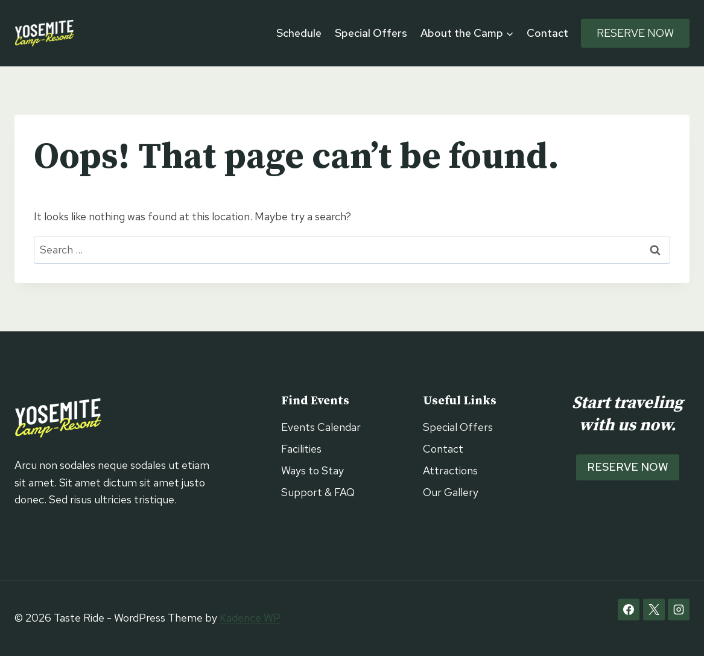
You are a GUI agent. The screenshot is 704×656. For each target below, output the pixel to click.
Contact (547, 33)
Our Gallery (450, 492)
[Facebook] (628, 609)
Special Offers (371, 33)
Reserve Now (635, 33)
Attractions (450, 470)
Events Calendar (321, 427)
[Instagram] (679, 609)
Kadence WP (250, 618)
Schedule (299, 33)
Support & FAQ (318, 492)
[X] (654, 609)
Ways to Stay (312, 470)
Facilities (301, 449)
